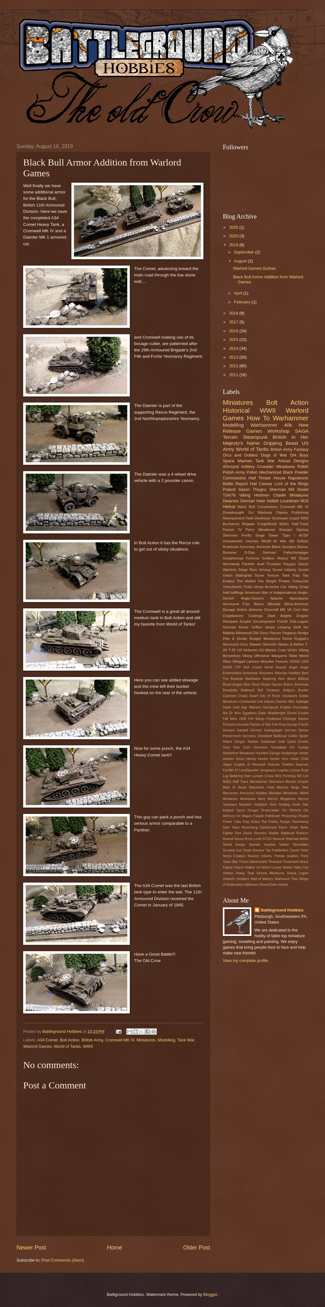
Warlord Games (37, 1046)
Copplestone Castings (243, 616)
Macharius (276, 781)
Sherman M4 (281, 489)
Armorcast (250, 673)
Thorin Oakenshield (253, 861)
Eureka (303, 713)
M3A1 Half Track (235, 781)
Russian (285, 530)
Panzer (275, 633)
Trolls (247, 587)
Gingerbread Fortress (241, 558)
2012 (234, 365)
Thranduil (275, 861)
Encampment (264, 621)
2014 (234, 348)
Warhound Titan (286, 879)
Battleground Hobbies (282, 910)
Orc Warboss (260, 512)
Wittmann (252, 884)
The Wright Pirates (274, 581)
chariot (283, 884)
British (279, 437)
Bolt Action (69, 1040)
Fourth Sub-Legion (292, 621)
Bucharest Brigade (239, 524)
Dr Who (235, 713)
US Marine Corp (272, 650)
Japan (227, 764)
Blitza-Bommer (296, 604)
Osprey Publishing (292, 512)
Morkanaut (248, 799)
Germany (249, 736)
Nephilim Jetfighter (253, 804)
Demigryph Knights (277, 707)
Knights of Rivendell (250, 764)
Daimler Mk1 (285, 701)
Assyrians (266, 673)
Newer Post (31, 1247)
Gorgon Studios (247, 741)
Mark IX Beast (235, 787)
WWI (304, 518)
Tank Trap (291, 575)
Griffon (256, 627)
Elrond (292, 713)
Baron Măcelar (267, 604)
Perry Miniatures (260, 530)
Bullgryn (289, 690)
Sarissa (302, 530)
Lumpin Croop (263, 776)
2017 (234, 322)
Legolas (283, 770)
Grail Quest (287, 741)
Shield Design (234, 844)
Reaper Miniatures (264, 638)
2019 (234, 244)
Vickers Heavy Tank (238, 873)
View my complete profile (245, 960)
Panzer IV (232, 530)
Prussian (274, 564)
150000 (294, 661)
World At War (273, 541)
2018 (234, 313)
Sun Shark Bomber (250, 850)
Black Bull (246, 507)
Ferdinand (273, 719)
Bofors (288, 684)
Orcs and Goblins (240, 455)
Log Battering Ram (237, 776)
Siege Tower (266, 535)
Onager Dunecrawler (263, 810)
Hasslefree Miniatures (239, 753)
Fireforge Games (295, 719)
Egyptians (249, 713)
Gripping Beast (280, 443)
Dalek (227, 707)
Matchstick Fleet (261, 787)
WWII (88, 1046)
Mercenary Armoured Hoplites (245, 793)
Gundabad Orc (283, 747)
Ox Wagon (244, 816)
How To (258, 418)
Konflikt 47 (230, 770)
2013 (234, 357)
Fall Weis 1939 (234, 719)
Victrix (292, 650)
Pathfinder (272, 816)
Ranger (285, 821)
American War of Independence (271, 592)
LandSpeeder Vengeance (257, 770)
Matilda (229, 633)
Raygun (289, 564)
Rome (287, 638)
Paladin (258, 816)
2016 (234, 330)
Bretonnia (301, 684)
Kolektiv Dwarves (295, 764)
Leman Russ (299, 770)
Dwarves (231, 500)
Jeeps (270, 627)
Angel (293, 667)
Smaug (265, 570)
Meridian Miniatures (283, 793)
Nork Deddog (279, 804)
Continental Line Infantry (257, 701)
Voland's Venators (236, 879)
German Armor (236, 627)
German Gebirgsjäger (266, 730)
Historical (236, 410)
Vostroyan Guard (285, 518)
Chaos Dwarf (248, 696)
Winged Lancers (246, 661)
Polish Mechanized (264, 472)
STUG (267, 839)
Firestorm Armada (236, 724)
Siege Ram (247, 570)
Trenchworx (232, 587)
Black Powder (295, 472)
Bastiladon (253, 679)
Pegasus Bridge (295, 633)
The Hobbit (245, 581)
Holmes (228, 759)
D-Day (249, 552)
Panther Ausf (253, 564)
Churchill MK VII (278, 610)
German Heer (252, 500)
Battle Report (235, 483)
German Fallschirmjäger (285, 552)
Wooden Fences (274, 661)
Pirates (303, 816)
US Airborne (247, 650)
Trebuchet (300, 581)
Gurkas (303, 747)
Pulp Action (251, 821)
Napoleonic (298, 478)
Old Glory (260, 633)
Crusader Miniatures (276, 466)
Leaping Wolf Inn (293, 627)
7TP (238, 667)
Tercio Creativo (234, 856)
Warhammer (290, 418)
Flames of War (260, 724)
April (238, 293)
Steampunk (255, 437)
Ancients (263, 547)
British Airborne (249, 610)
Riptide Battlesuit (282, 833)
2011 (234, 374)
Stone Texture (267, 575)
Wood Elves (268, 884)
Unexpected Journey (240, 541)
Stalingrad (243, 575)
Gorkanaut (268, 741)
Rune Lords (253, 839)
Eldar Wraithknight (272, 713)
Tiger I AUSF (295, 535)
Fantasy (301, 449)
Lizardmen (289, 500)
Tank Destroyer (258, 518)
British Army (92, 1040)
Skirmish (269, 644)
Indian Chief (299, 759)
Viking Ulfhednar (256, 656)
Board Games (272, 684)
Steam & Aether (291, 644)
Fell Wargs (256, 719)
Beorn (291, 679)
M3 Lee (302, 776)
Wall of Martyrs (262, 879)
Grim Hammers (255, 747)
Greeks (303, 741)
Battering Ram (274, 679)
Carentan (229, 696)
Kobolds (274, 764)
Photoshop (289, 816)
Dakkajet (302, 701)
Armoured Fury (236, 604)
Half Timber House (267, 478)
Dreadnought (233, 512)
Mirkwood (244, 633)
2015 (234, 339)
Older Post (196, 1247)
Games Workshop (267, 431)
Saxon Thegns (252, 489)
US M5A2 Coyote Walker (274, 867)
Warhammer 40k (271, 425)
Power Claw (232, 821)
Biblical (303, 679)
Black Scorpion (284, 547)
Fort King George (284, 724)
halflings (237, 592)
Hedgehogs (289, 753)
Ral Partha (270, 821)
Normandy (231, 564)
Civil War (300, 610)
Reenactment (234, 518)
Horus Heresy (246, 759)
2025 (234, 227)
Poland (229, 489)
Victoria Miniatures (270, 873)
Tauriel (294, 850)
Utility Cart (300, 867)
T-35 (231, 650)
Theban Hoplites (286, 856)
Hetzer (303, 753)
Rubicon (302, 833)
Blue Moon (252, 684)
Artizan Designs (293, 460)
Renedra (260, 833)
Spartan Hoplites (262, 844)
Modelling (166, 1040)
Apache (276, 598)
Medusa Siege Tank (292, 787)
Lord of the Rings (291, 483)
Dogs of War (274, 455)
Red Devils (243, 833)
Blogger (210, 1294)
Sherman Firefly (237, 535)
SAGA (301, 431)
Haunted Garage (268, 753)
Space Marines (237, 460)
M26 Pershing (285, 776)
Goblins (268, 558)
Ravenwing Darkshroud (259, 827)
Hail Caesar (261, 483)
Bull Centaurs (269, 690)
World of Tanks (67, 1046)
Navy (261, 799)
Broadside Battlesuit (238, 690)
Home (114, 1247)
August (241, 261)
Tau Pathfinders (277, 850)
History (283, 558)
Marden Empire (297, 781)
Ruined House (233, 839)
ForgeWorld (266, 524)
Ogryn (240, 810)
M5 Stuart (299, 558)
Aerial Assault (275, 667)
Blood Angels (232, 684)
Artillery (248, 466)
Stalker (284, 844)
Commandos (234, 478)
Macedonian (259, 781)
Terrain (230, 437)
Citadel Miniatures (290, 495)
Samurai (279, 839)
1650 (304, 661)
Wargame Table (284, 656)
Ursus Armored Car (270, 587)
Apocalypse (298, 598)
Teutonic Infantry (259, 856)
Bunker (303, 690)
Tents (304, 850)
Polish (302, 466)
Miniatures (145, 1040)
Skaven (255, 644)
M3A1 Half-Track (293, 524)
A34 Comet (47, 1040)
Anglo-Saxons (252, 598)
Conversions (267, 507)
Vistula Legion (297, 873)
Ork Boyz (299, 455)
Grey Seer (231, 747)
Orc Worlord (291, 810)
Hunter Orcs (279, 759)
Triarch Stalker (244, 867)
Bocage (229, 610)
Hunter (263, 759)
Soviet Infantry (284, 570)
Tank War (185, 1040)
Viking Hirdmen (254, 495)
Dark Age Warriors (247, 707)
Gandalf (242, 730)
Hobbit (272, 500)
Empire (245, 621)
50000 (227, 667)
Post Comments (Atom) (63, 1260)
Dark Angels (279, 616)
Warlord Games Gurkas (254, 268)
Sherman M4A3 (297, 839)
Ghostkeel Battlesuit (272, 736)
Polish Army (234, 472)
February (242, 302)
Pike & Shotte (235, 638)
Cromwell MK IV (119, 1040)
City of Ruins (270, 696)
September (244, 252)
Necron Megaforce (282, 799)
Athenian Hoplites (288, 673)
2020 (234, 236)
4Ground (231, 466)
